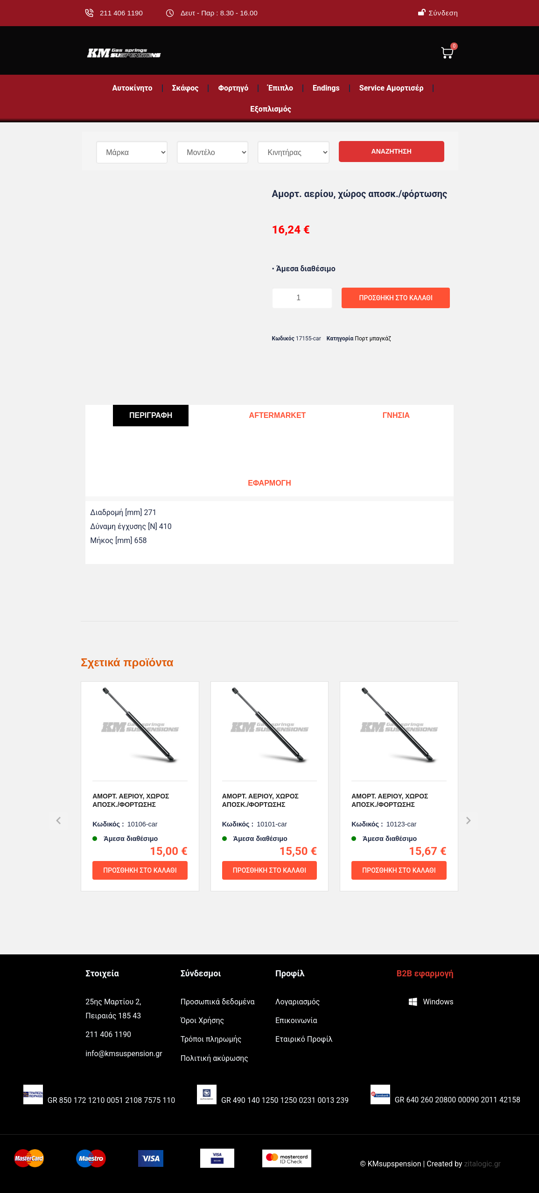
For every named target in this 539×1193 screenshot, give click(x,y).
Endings (326, 88)
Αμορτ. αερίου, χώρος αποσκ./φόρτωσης (130, 830)
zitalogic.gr (482, 1163)
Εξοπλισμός (270, 109)
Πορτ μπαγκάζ (373, 338)
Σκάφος (185, 88)
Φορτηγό (233, 88)
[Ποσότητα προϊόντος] (290, 298)
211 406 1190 (121, 13)
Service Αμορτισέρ (391, 88)
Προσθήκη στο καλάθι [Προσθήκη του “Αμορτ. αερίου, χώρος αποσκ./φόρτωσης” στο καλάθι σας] (139, 900)
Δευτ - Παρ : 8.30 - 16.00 (219, 13)
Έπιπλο (280, 88)
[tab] (151, 416)
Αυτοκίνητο (132, 88)
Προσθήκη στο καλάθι (353, 298)
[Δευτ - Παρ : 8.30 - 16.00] (169, 13)
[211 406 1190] (89, 13)
